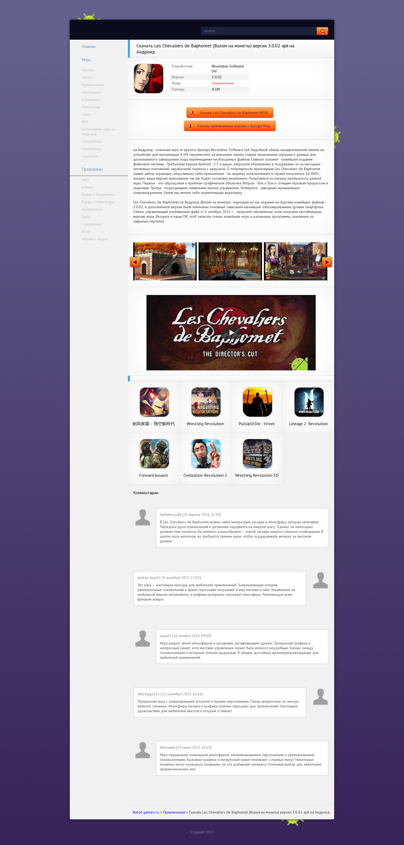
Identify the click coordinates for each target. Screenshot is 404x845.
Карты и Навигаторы (98, 201)
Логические (91, 107)
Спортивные (91, 148)
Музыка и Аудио (95, 239)
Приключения (93, 84)
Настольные (91, 92)
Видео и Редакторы (98, 194)
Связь (86, 216)
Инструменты (92, 209)
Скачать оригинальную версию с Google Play (234, 126)
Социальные (92, 224)
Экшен (87, 77)
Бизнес (87, 187)
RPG (85, 121)
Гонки (86, 114)
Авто (85, 179)
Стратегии (89, 156)
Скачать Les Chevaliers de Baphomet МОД (234, 112)
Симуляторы (92, 141)
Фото (86, 231)
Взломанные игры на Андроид (98, 131)
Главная (85, 46)
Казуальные (91, 99)
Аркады (88, 69)
